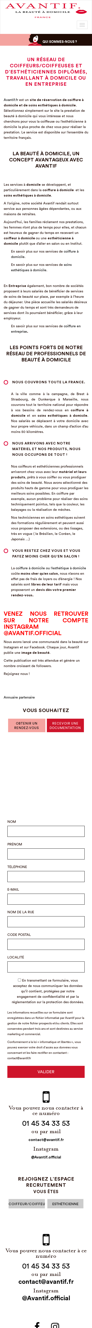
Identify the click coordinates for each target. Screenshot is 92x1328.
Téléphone (17, 867)
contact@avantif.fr (46, 1140)
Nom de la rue (20, 912)
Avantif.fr (11, 100)
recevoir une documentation (65, 726)
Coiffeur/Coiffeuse (27, 1204)
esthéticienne (65, 1204)
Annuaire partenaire (19, 697)
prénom (14, 844)
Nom (11, 822)
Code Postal (19, 935)
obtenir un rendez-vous (26, 726)
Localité (15, 957)
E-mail (13, 889)
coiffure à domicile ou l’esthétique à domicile (51, 568)
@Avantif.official (46, 1157)
